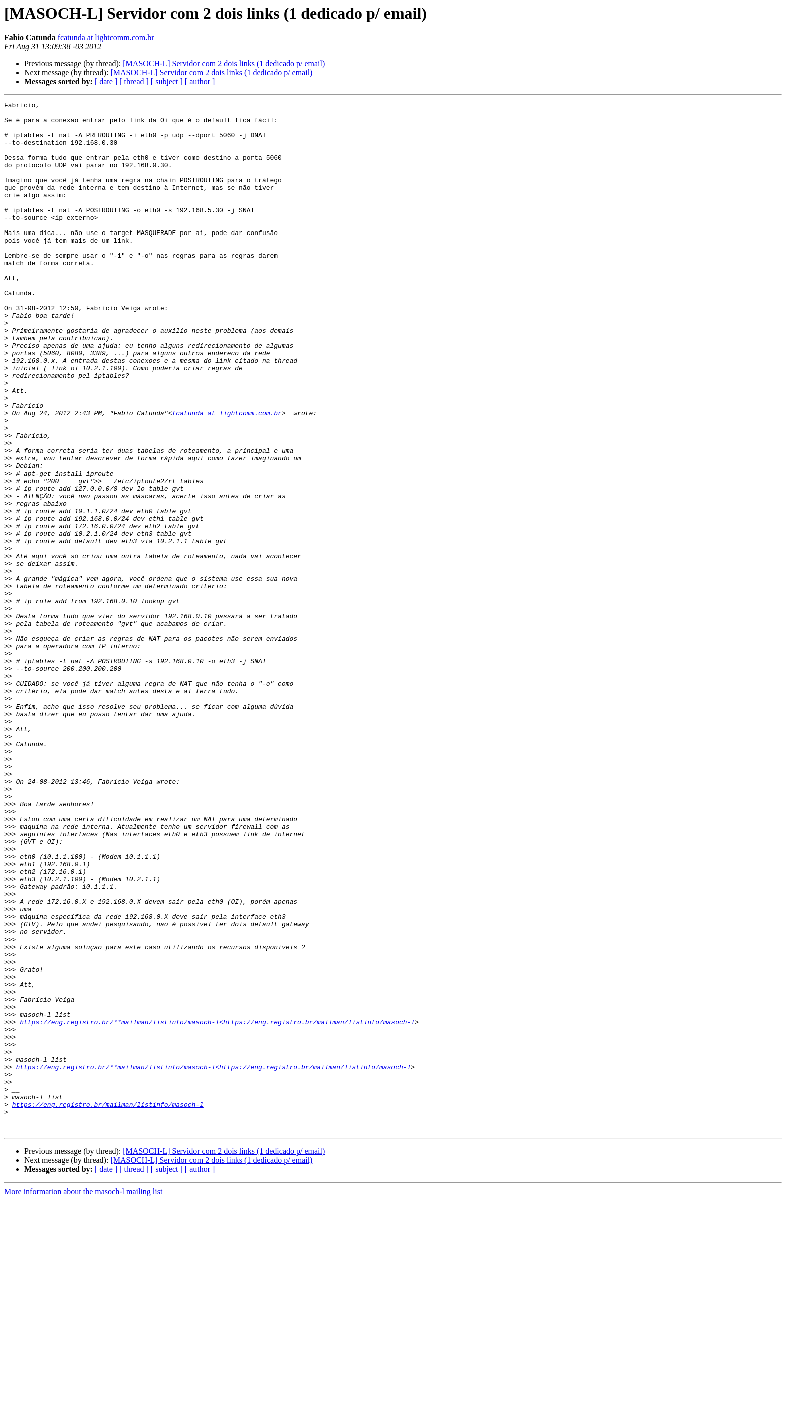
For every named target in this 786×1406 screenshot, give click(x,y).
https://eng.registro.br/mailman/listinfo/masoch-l (108, 1305)
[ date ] (106, 81)
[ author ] (200, 81)
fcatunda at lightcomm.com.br (106, 37)
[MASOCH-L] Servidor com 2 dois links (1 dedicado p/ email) (224, 63)
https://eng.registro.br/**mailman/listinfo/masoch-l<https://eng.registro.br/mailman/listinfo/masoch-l (217, 1206)
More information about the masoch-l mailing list (83, 1397)
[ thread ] (134, 81)
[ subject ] (167, 81)
